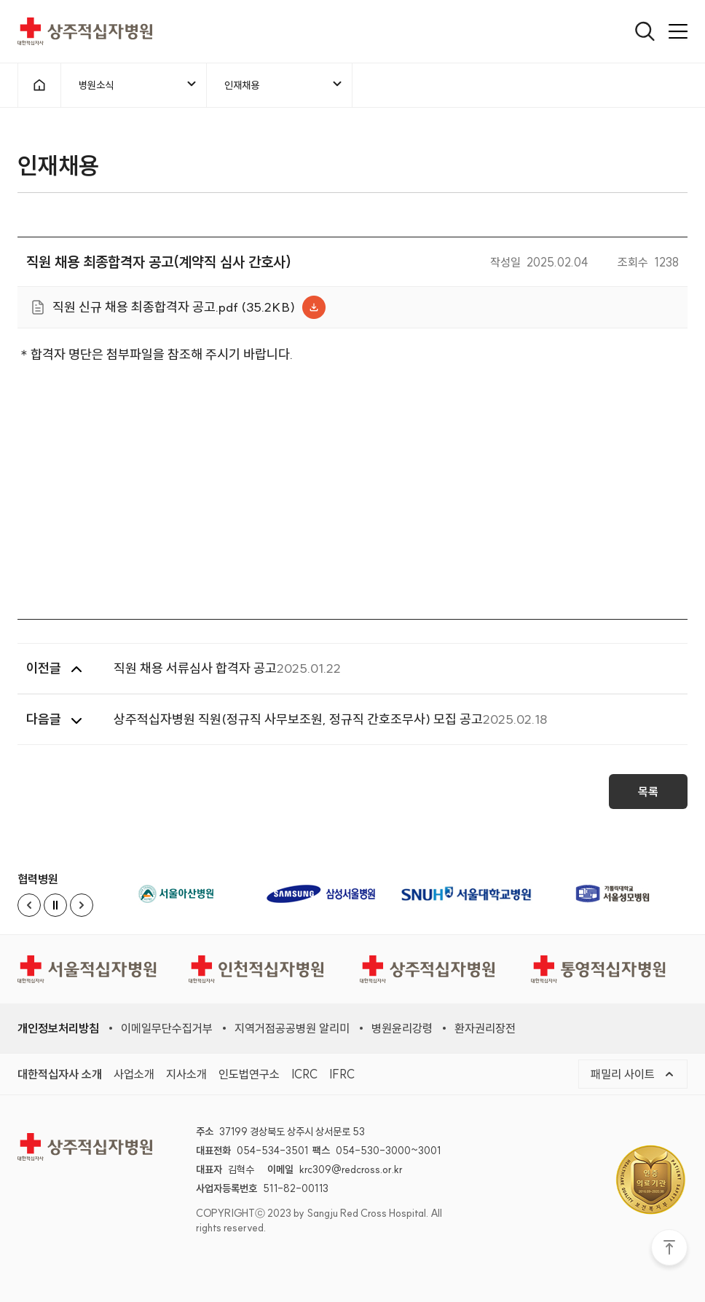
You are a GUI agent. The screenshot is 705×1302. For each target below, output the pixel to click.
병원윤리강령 (402, 1028)
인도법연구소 (249, 1074)
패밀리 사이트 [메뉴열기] (633, 1074)
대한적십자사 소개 (59, 1074)
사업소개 (134, 1074)
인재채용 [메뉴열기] (284, 84)
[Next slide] (81, 905)
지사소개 (186, 1074)
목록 (648, 796)
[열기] (645, 31)
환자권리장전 (485, 1028)
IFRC (342, 1074)
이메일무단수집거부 (167, 1028)
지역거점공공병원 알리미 (292, 1028)
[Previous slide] (29, 905)
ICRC (304, 1074)
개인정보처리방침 (58, 1028)
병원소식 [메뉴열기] (138, 84)
